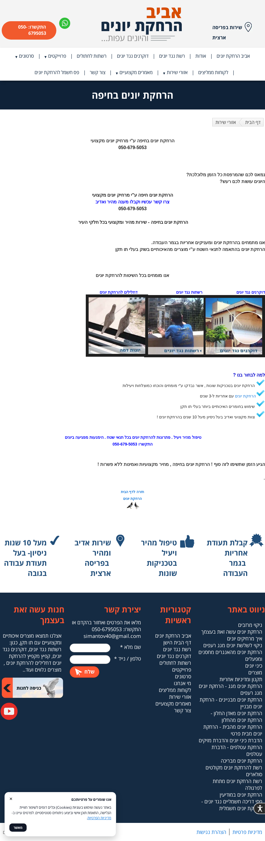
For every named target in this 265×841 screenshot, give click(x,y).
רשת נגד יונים (172, 56)
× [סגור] (10, 798)
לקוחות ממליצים (213, 72)
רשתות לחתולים (91, 56)
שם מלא (130, 647)
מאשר (18, 827)
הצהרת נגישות (211, 832)
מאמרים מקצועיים (136, 72)
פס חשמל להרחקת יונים (57, 72)
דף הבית (252, 122)
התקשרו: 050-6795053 (32, 30)
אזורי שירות (177, 72)
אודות (200, 56)
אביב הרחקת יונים (233, 56)
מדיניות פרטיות (247, 832)
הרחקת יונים (245, 396)
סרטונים (26, 56)
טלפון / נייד (127, 658)
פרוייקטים (57, 56)
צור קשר (97, 72)
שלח (84, 671)
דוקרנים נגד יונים (133, 56)
